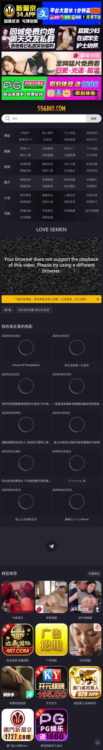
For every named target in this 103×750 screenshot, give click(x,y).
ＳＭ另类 (91, 155)
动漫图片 (91, 179)
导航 (7, 213)
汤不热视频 (92, 210)
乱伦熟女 (69, 170)
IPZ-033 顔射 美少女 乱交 (34, 310)
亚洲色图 (47, 179)
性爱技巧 (91, 201)
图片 (7, 182)
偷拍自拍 (47, 164)
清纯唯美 (47, 186)
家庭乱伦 (47, 195)
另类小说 (47, 201)
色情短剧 (47, 217)
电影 (7, 167)
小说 (7, 198)
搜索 (93, 118)
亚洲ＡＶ (25, 148)
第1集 (7, 310)
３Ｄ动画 (91, 148)
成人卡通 (69, 164)
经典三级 (47, 170)
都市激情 (25, 195)
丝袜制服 (47, 155)
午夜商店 (47, 210)
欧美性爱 (91, 164)
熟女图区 (69, 186)
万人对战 (69, 133)
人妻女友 (69, 195)
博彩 (7, 135)
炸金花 (48, 139)
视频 (7, 151)
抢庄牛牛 (91, 139)
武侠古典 (91, 195)
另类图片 (91, 186)
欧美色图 (69, 179)
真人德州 (47, 133)
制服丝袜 (25, 170)
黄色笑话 (69, 201)
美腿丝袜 (25, 186)
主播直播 (69, 155)
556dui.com (51, 108)
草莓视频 (69, 210)
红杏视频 (25, 217)
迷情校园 (25, 201)
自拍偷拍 (47, 148)
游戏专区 (91, 133)
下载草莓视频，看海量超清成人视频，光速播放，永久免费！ (57, 299)
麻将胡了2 (25, 139)
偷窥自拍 (25, 179)
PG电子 (25, 133)
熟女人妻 (25, 155)
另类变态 (91, 170)
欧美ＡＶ (69, 148)
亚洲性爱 (25, 164)
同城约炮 (25, 210)
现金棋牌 (69, 139)
